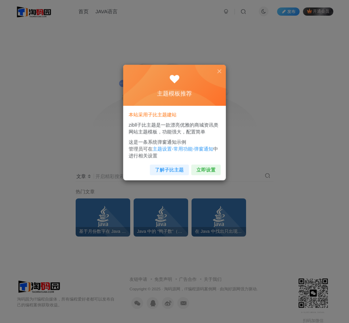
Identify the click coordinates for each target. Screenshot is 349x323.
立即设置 (204, 166)
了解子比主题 (169, 166)
